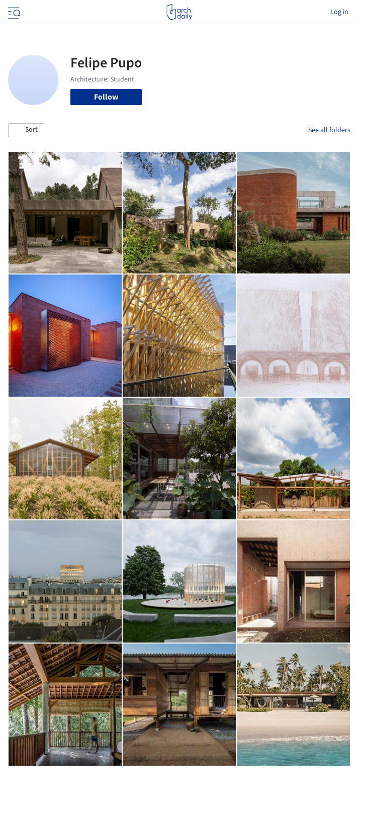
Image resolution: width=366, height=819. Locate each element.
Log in (339, 12)
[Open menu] (13, 12)
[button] (26, 130)
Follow (106, 97)
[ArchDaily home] (179, 12)
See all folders (329, 130)
